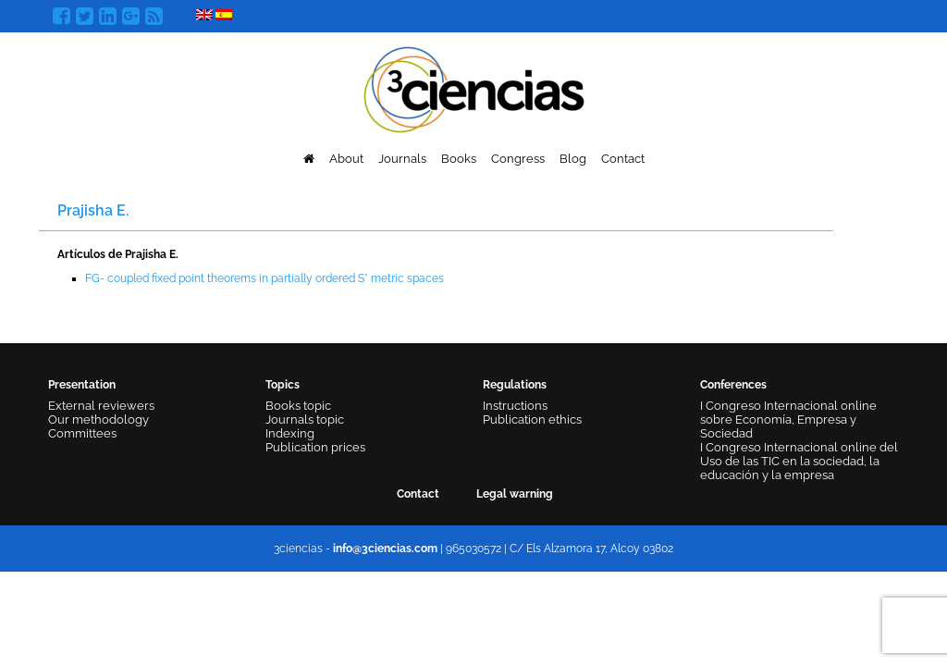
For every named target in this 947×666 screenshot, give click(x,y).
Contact (623, 159)
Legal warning (514, 493)
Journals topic (304, 419)
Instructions (515, 406)
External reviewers (101, 406)
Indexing (289, 433)
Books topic (298, 406)
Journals (402, 159)
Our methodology (98, 419)
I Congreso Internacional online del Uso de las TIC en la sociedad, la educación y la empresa (799, 461)
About (346, 159)
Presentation (82, 384)
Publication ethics (532, 419)
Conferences (733, 384)
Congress (518, 159)
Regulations (515, 384)
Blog (573, 159)
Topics (282, 384)
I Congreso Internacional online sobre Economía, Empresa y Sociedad (788, 419)
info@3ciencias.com (385, 548)
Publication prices (315, 447)
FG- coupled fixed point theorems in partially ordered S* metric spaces (264, 278)
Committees (82, 433)
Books (458, 159)
